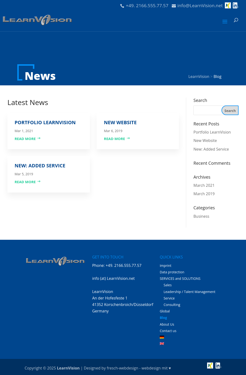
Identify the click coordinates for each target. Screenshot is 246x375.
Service (169, 298)
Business (201, 216)
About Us (167, 324)
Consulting (172, 304)
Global (165, 311)
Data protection (172, 272)
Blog (163, 317)
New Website (120, 122)
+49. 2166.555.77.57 (147, 5)
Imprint (165, 265)
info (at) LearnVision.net (113, 278)
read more (25, 138)
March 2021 (204, 185)
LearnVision (68, 368)
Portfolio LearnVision (45, 122)
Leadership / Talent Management (189, 291)
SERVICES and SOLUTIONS (180, 278)
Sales (168, 285)
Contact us (168, 330)
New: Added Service (40, 165)
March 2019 (204, 193)
